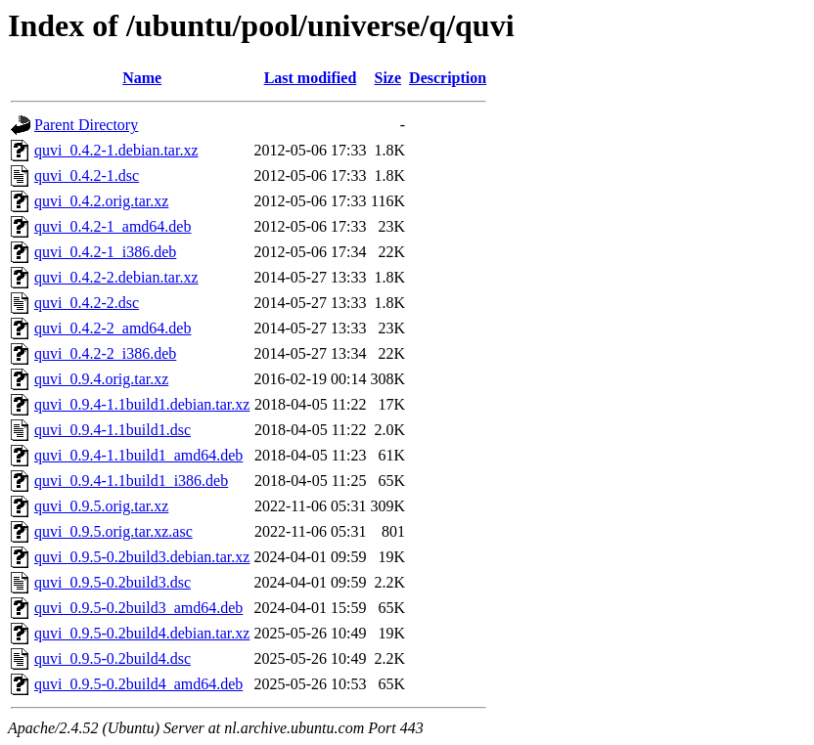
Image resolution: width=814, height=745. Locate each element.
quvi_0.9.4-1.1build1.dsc (112, 429)
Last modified (310, 77)
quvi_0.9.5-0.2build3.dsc (112, 582)
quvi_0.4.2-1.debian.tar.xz (116, 150)
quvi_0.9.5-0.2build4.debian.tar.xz (141, 633)
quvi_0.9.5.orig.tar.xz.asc (113, 531)
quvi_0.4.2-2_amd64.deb (112, 328)
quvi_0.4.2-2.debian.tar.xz (116, 277)
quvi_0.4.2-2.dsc (86, 302)
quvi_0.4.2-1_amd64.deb (112, 226)
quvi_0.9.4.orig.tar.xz (101, 379)
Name (141, 77)
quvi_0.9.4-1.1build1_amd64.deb (138, 455)
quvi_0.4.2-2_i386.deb (105, 353)
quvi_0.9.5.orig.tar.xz (101, 506)
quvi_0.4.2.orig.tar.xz (101, 201)
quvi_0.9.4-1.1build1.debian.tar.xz (141, 404)
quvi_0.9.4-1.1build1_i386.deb (131, 480)
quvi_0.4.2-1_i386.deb (105, 251)
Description (447, 77)
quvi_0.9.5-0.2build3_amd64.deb (138, 607)
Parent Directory (86, 124)
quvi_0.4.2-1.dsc (86, 175)
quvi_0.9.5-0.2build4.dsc (112, 658)
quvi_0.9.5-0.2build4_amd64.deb (138, 684)
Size (388, 77)
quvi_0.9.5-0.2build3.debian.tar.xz (141, 556)
